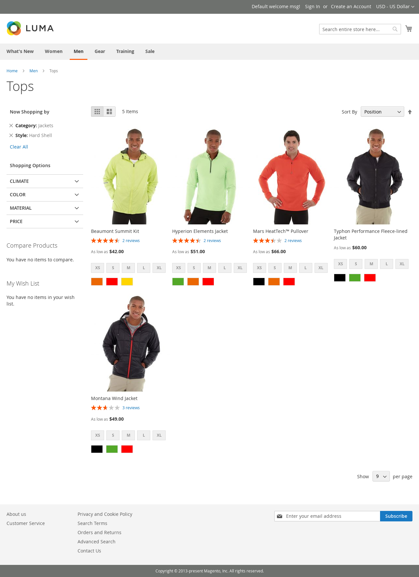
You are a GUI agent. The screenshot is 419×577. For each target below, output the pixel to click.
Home (12, 70)
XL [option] (159, 268)
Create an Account (351, 6)
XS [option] (97, 268)
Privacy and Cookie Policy (105, 514)
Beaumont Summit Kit (115, 231)
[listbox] (130, 268)
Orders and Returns (99, 532)
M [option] (128, 268)
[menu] (209, 52)
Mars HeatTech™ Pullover (280, 231)
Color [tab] (18, 194)
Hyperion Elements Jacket (200, 231)
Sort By (349, 112)
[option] (97, 282)
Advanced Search (97, 541)
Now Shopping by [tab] (29, 112)
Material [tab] (21, 208)
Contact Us (89, 551)
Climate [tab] (19, 181)
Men (33, 70)
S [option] (113, 268)
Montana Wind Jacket (114, 398)
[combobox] (360, 29)
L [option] (144, 268)
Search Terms (92, 523)
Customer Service (26, 523)
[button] (395, 6)
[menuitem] (20, 51)
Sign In (312, 6)
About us (16, 514)
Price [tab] (16, 221)
